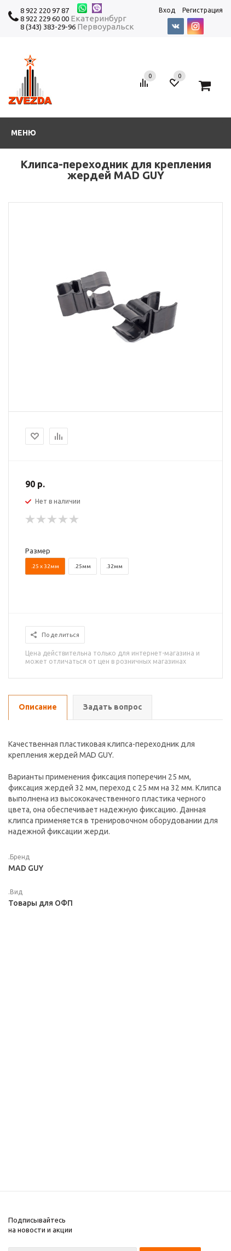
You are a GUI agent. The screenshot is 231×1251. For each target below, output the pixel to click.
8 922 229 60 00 (44, 18)
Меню (23, 132)
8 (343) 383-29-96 (48, 27)
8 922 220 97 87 (44, 10)
